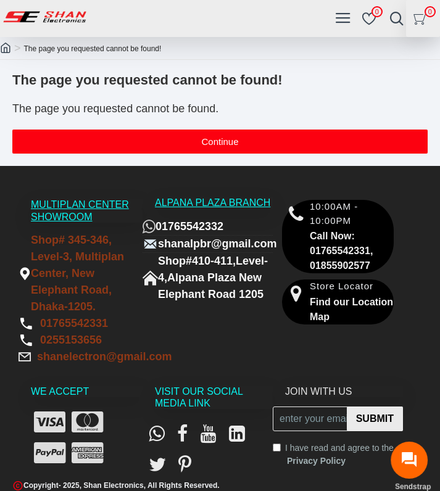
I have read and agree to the (333, 455)
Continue (219, 141)
